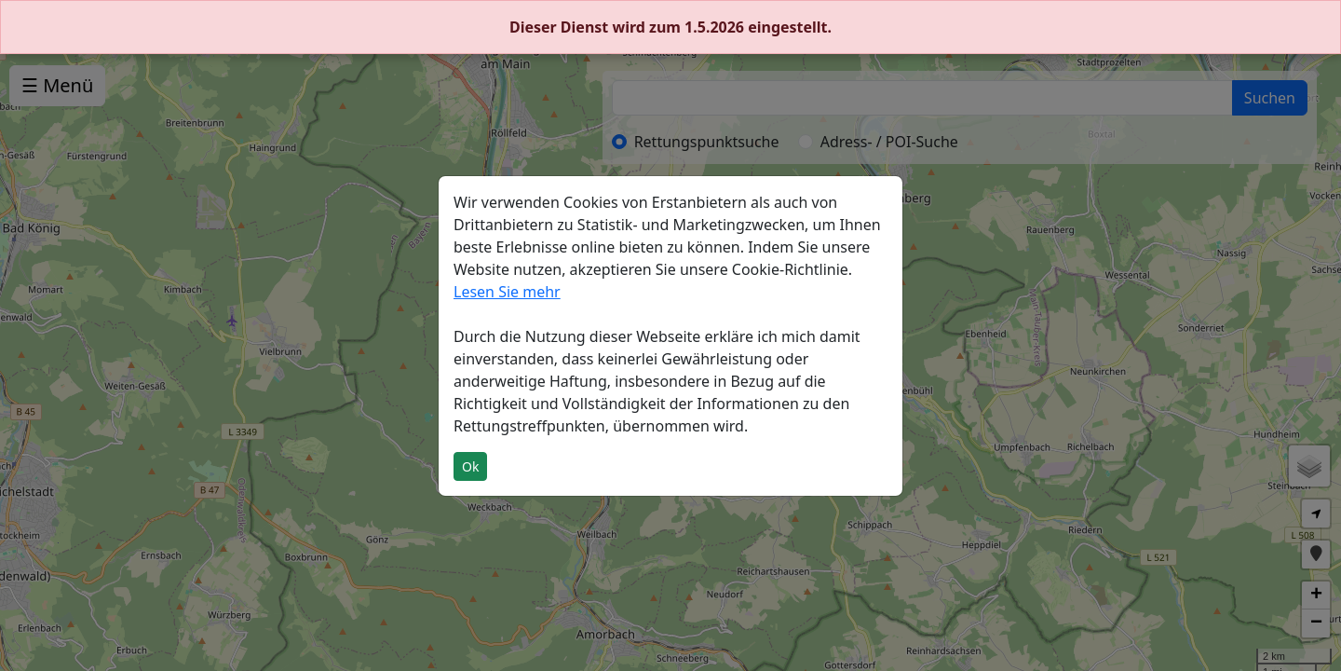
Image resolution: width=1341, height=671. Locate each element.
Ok (470, 466)
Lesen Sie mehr (507, 291)
